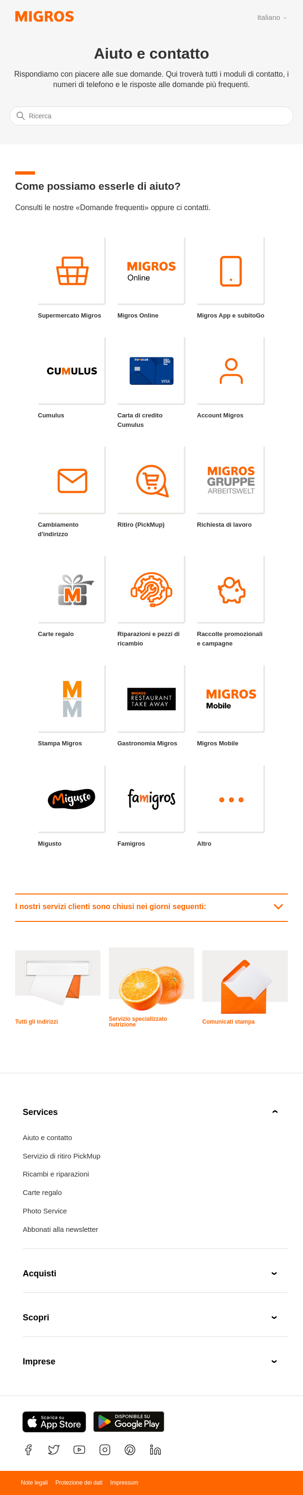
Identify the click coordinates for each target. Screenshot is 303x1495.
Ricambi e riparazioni (56, 1174)
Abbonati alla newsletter (60, 1229)
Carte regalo (42, 1192)
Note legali (34, 1482)
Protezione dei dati (78, 1482)
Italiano (272, 17)
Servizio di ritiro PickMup (61, 1156)
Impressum (124, 1482)
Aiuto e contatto (47, 1137)
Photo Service (45, 1211)
